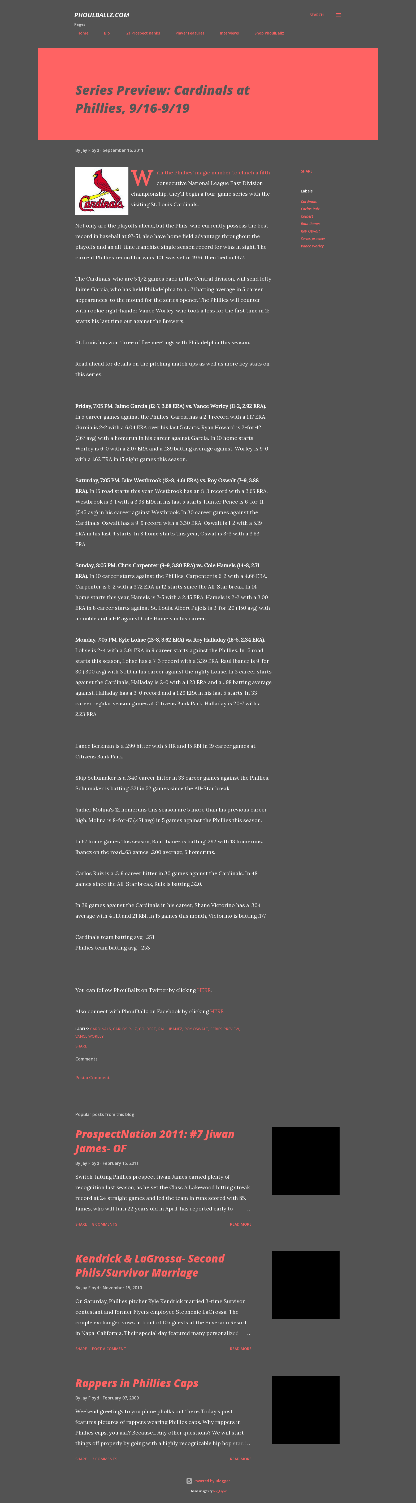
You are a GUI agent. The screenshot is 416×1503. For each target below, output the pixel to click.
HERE (204, 990)
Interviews (226, 33)
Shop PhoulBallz (266, 33)
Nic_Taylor (220, 1491)
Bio (104, 33)
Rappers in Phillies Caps (136, 1383)
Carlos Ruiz (310, 208)
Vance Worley (312, 245)
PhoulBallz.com (101, 14)
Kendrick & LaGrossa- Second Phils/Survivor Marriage (149, 1265)
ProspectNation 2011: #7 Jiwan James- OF (155, 1141)
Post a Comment (92, 1077)
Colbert (307, 216)
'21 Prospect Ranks (139, 33)
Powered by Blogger (208, 1480)
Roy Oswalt (310, 231)
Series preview (313, 238)
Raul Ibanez (310, 223)
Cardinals (309, 201)
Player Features (186, 33)
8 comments (104, 1224)
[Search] (317, 15)
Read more (241, 1224)
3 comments (104, 1458)
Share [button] (307, 171)
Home (79, 33)
